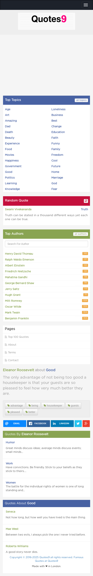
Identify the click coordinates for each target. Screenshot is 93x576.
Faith (54, 138)
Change (56, 126)
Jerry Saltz (46, 289)
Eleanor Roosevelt (18, 370)
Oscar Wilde (46, 306)
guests (73, 405)
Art (7, 115)
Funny (55, 143)
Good (8, 172)
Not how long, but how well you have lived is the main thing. (46, 517)
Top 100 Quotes (17, 337)
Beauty (9, 138)
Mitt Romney (46, 300)
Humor (10, 442)
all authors (81, 234)
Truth (84, 209)
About (10, 344)
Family (55, 149)
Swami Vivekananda (18, 209)
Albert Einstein (46, 265)
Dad (7, 126)
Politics (10, 178)
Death (9, 132)
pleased (13, 412)
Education (58, 132)
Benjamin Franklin (46, 318)
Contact (12, 360)
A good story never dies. (22, 552)
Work (9, 463)
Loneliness (58, 109)
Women (11, 482)
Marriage (57, 178)
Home (55, 172)
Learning (11, 183)
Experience (12, 143)
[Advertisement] (46, 65)
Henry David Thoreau (46, 253)
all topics (81, 100)
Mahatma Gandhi (46, 277)
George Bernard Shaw (46, 283)
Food (8, 149)
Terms (10, 352)
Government (13, 166)
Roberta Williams (17, 546)
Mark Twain (46, 312)
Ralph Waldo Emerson (46, 259)
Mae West (12, 529)
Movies (9, 155)
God (54, 183)
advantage (15, 405)
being (33, 405)
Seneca (10, 512)
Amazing (11, 121)
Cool (54, 160)
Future (55, 166)
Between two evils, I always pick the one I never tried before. (45, 534)
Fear (54, 189)
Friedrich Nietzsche (46, 271)
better (30, 412)
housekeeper (53, 405)
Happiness (12, 160)
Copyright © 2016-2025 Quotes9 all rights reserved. (42, 557)
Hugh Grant (46, 294)
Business (57, 115)
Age (7, 109)
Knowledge (12, 189)
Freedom (57, 155)
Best (54, 121)
